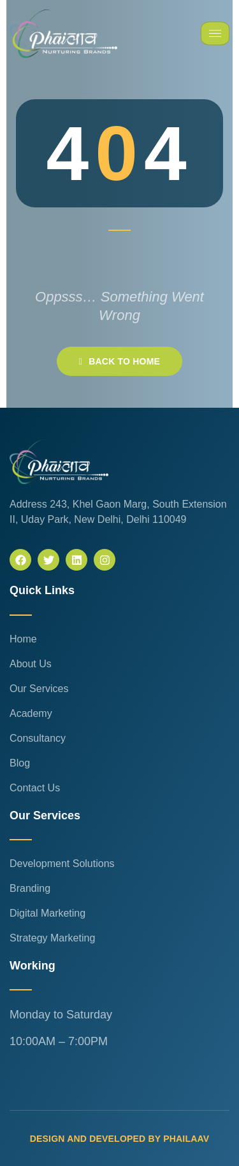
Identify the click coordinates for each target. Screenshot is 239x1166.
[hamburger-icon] (215, 33)
